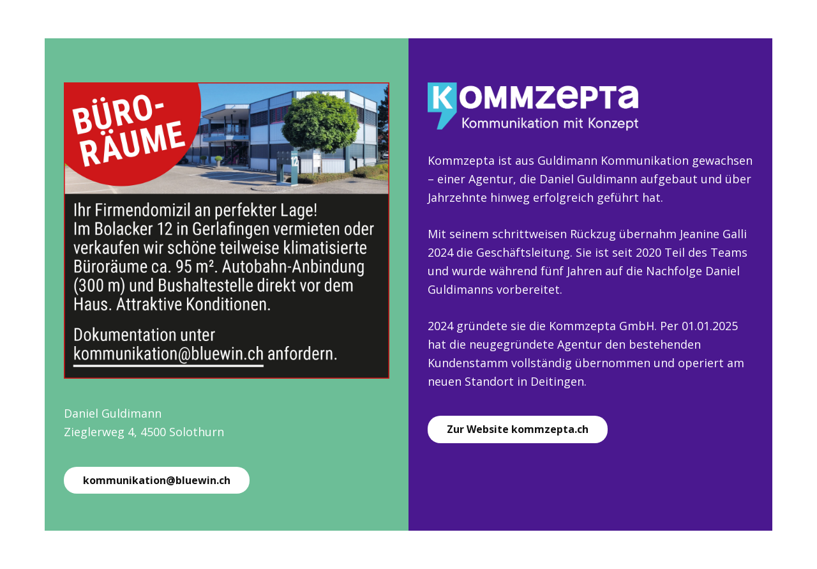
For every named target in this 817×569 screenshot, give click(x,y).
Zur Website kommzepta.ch (517, 429)
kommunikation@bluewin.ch (156, 480)
